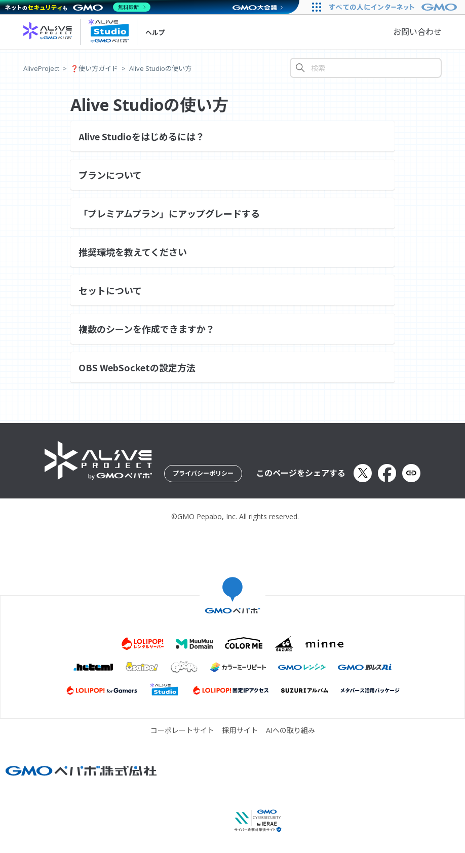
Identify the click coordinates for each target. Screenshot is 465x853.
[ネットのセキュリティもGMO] (78, 7)
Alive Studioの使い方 (160, 68)
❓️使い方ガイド (94, 68)
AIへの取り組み (290, 730)
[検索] (366, 68)
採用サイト (240, 730)
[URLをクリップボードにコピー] (411, 473)
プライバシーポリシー (203, 473)
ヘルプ (155, 32)
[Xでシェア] (363, 473)
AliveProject (41, 68)
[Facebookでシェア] (387, 473)
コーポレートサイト (182, 730)
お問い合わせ (417, 31)
